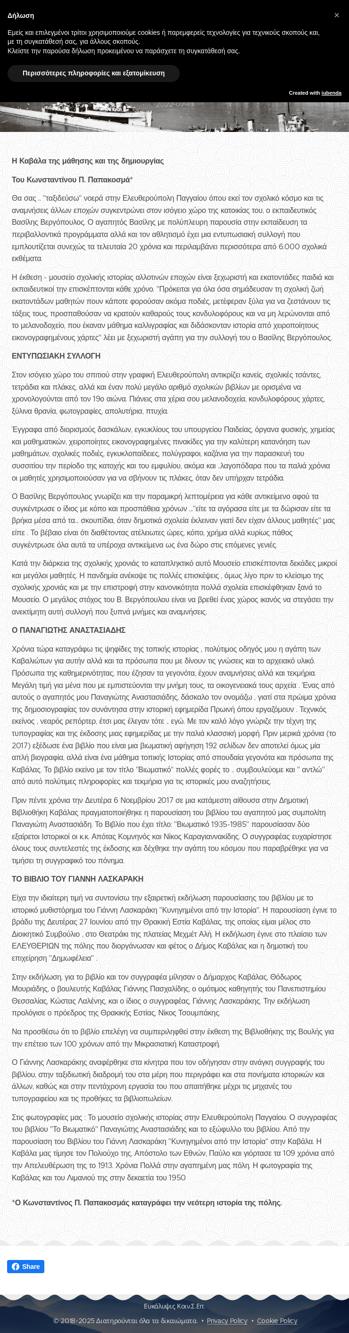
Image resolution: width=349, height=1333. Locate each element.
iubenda (331, 93)
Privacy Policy (227, 1321)
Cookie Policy (277, 1321)
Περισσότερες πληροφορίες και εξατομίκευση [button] (94, 73)
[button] (336, 15)
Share (26, 1266)
